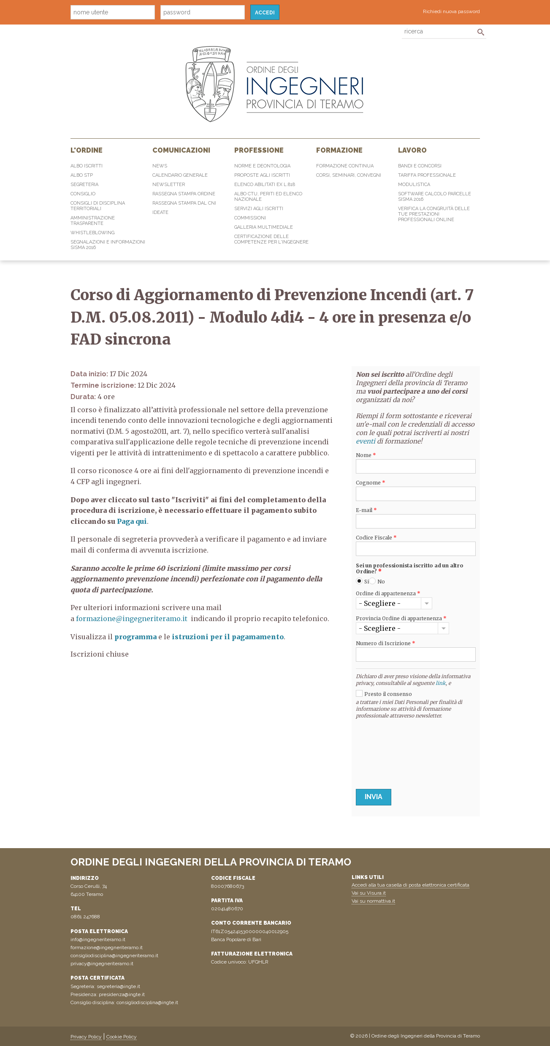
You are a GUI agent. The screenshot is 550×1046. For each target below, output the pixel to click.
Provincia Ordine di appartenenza (401, 618)
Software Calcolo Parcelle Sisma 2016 (434, 196)
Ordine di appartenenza (388, 593)
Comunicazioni (181, 150)
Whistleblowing (92, 232)
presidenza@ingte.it (122, 994)
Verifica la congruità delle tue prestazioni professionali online (434, 214)
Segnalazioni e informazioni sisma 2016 (107, 244)
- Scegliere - (380, 603)
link (441, 683)
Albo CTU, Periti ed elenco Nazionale (268, 196)
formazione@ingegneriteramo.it (131, 618)
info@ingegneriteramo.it (97, 939)
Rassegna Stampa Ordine (183, 194)
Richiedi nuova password (451, 11)
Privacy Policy (86, 1037)
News (159, 166)
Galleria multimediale (263, 227)
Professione (259, 150)
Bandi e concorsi (420, 166)
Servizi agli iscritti (258, 208)
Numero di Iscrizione (385, 643)
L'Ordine (86, 150)
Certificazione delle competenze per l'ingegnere (271, 239)
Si (366, 581)
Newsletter (168, 184)
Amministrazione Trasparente (92, 220)
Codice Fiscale (376, 537)
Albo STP (81, 175)
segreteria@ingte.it (118, 986)
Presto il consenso (388, 694)
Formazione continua (345, 166)
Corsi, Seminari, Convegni (348, 175)
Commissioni (250, 218)
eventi (365, 441)
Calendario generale (180, 175)
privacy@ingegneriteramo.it (101, 964)
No (381, 581)
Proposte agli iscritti (262, 175)
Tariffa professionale (427, 175)
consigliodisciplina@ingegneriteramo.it (114, 955)
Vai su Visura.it (369, 893)
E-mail (366, 510)
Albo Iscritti (86, 166)
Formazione (339, 150)
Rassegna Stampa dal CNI (184, 203)
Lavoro (412, 150)
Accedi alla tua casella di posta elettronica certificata (410, 885)
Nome (366, 455)
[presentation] (390, 751)
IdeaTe (160, 212)
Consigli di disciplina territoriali (97, 205)
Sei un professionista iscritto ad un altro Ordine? (409, 569)
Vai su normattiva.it (373, 901)
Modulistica (414, 184)
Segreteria (84, 184)
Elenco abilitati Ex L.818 (264, 184)
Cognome (370, 482)
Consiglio (82, 194)
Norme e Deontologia (262, 166)
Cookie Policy (121, 1037)
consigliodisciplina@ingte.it (147, 1002)
